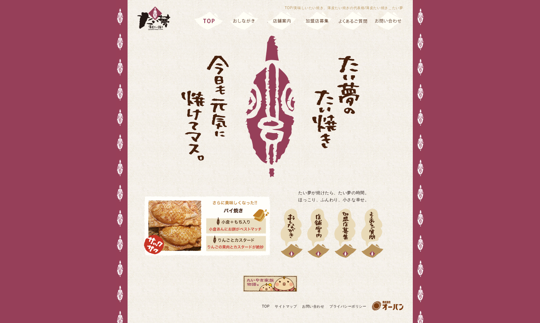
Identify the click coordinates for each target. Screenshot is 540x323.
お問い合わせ (313, 306)
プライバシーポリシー (347, 306)
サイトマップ (286, 306)
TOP (266, 306)
